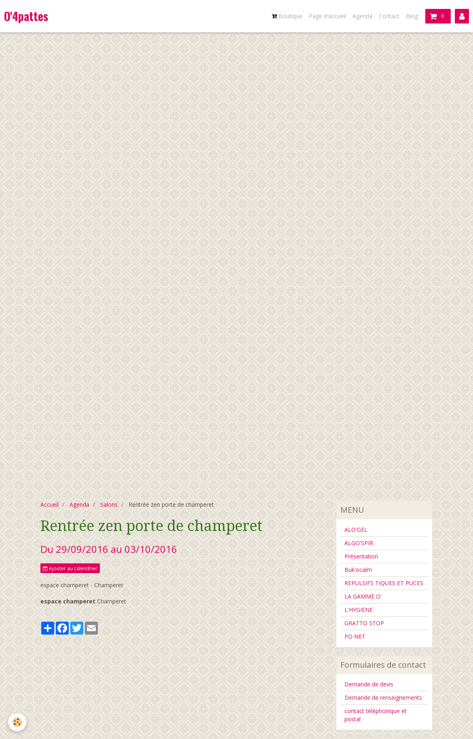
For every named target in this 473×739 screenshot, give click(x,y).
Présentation (361, 556)
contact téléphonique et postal (375, 715)
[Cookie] (17, 722)
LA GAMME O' (363, 596)
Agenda (362, 16)
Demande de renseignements (383, 697)
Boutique (287, 16)
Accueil (49, 504)
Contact (389, 16)
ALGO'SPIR (358, 543)
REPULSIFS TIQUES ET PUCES (383, 583)
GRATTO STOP (364, 623)
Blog (412, 16)
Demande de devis (368, 684)
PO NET (354, 636)
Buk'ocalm (358, 569)
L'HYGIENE (358, 610)
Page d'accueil (327, 16)
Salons (109, 504)
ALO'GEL (355, 529)
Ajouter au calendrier (70, 568)
